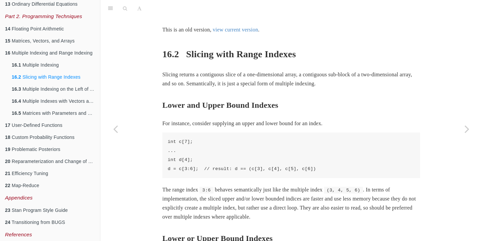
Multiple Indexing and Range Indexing (49, 53)
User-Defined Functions (34, 125)
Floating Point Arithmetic (34, 28)
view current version (235, 29)
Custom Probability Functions (40, 137)
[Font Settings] (139, 8)
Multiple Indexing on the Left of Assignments (56, 89)
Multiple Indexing (35, 65)
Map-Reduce (22, 185)
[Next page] (467, 129)
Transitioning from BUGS (35, 222)
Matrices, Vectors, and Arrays (40, 41)
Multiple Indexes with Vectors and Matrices (56, 101)
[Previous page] (115, 129)
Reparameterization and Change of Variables (52, 161)
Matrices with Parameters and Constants (56, 113)
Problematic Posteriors (32, 149)
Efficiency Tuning (26, 173)
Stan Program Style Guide (36, 210)
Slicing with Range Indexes (46, 77)
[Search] (125, 8)
